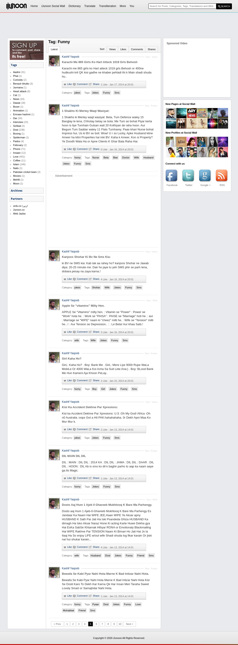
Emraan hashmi (21, 114)
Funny (106, 92)
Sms (116, 92)
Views (112, 49)
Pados (16, 141)
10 (120, 624)
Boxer (16, 106)
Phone (16, 149)
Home (34, 6)
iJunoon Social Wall (53, 6)
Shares (152, 49)
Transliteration (107, 6)
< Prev (57, 624)
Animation (18, 110)
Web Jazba (19, 213)
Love (16, 156)
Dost (15, 129)
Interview (18, 122)
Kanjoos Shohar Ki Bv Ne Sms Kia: (86, 257)
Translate (90, 6)
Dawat (16, 102)
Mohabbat (68, 610)
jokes (77, 92)
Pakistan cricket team (25, 172)
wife (77, 340)
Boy (94, 389)
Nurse (95, 157)
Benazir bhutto (21, 83)
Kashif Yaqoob (70, 56)
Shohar (96, 287)
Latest (54, 49)
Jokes (95, 92)
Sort (102, 49)
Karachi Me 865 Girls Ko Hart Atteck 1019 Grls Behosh (100, 62)
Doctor (125, 157)
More (123, 6)
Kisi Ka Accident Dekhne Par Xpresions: (90, 407)
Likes (123, 49)
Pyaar (95, 604)
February (18, 145)
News (16, 99)
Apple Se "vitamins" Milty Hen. (83, 305)
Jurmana (18, 87)
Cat (15, 95)
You (132, 6)
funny (78, 157)
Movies (17, 175)
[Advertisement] (119, 25)
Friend (140, 555)
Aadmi (16, 72)
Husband (148, 157)
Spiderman (19, 137)
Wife (136, 157)
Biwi (115, 157)
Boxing (17, 133)
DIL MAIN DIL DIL (74, 456)
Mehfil (16, 179)
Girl (103, 389)
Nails (16, 168)
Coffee (16, 160)
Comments (137, 49)
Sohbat (17, 126)
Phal (15, 76)
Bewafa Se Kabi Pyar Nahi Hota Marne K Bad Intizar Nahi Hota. (105, 573)
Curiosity (18, 79)
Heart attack (19, 91)
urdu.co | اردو (20, 206)
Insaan (17, 152)
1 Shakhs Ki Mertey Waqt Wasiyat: (86, 111)
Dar (15, 118)
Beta (106, 157)
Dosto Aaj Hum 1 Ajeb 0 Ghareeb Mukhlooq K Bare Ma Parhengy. (107, 504)
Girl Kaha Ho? (72, 358)
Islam (16, 164)
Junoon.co (19, 209)
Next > (129, 624)
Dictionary (75, 6)
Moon (16, 183)
